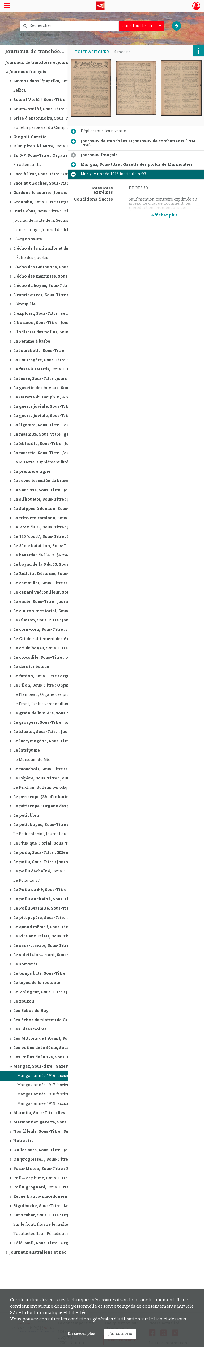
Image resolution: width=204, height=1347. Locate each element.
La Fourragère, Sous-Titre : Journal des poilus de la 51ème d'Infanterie (66, 360)
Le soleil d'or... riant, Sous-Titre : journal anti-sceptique (66, 955)
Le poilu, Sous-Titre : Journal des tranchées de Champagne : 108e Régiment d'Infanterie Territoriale (66, 862)
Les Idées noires (30, 1029)
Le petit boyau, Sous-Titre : (40, 825)
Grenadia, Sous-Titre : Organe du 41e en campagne (65, 202)
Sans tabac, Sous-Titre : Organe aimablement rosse (65, 1215)
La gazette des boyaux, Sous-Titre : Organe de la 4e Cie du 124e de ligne (66, 388)
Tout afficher (92, 52)
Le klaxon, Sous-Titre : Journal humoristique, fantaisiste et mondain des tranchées (66, 732)
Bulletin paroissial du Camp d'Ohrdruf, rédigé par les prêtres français (66, 128)
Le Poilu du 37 (26, 881)
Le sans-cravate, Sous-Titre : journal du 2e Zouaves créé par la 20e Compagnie (66, 946)
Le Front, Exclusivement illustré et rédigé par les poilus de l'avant (66, 704)
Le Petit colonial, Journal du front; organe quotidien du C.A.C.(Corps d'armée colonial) (66, 834)
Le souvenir (25, 964)
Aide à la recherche (43, 34)
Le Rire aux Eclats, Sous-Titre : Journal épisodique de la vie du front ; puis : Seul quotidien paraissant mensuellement (66, 936)
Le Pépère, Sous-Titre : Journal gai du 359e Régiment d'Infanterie (66, 778)
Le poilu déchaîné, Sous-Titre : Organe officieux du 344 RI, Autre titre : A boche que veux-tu (66, 871)
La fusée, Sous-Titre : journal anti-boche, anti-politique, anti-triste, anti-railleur (66, 379)
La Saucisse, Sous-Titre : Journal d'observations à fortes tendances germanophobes (66, 490)
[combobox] (141, 26)
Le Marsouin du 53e (31, 760)
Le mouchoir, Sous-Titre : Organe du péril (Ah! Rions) (66, 769)
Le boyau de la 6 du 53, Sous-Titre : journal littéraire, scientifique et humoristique (66, 564)
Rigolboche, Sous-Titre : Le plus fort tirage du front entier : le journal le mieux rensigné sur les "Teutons (66, 1206)
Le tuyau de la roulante (36, 983)
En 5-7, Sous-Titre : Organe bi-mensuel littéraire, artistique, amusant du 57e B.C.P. (66, 155)
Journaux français (27, 72)
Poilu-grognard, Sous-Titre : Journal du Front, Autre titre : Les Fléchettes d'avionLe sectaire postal (66, 1187)
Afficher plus (164, 215)
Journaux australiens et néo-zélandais (48, 1252)
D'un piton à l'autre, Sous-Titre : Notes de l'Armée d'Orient (66, 146)
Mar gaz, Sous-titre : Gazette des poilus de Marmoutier (66, 1066)
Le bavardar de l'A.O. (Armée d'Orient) (52, 555)
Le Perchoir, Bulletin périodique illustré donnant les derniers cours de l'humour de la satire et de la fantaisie (66, 788)
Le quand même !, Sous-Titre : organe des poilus (62, 927)
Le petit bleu (26, 815)
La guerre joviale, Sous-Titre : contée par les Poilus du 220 (66, 416)
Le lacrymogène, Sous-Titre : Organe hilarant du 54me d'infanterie (66, 741)
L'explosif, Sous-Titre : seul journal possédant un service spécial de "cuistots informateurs (66, 314)
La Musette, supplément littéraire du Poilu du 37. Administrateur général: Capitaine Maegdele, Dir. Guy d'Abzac (66, 462)
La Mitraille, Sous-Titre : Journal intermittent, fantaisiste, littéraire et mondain (66, 444)
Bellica (19, 90)
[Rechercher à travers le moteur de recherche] (72, 26)
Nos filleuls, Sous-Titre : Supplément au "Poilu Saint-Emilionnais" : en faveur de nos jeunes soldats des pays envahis (66, 1131)
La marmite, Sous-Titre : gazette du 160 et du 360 (62, 434)
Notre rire (23, 1141)
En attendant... (27, 165)
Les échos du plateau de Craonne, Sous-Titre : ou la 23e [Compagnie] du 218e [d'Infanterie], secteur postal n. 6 (66, 1020)
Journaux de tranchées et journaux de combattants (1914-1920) (58, 63)
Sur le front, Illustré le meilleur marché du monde (61, 1224)
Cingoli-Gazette (29, 137)
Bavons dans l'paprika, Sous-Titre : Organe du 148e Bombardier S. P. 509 (66, 81)
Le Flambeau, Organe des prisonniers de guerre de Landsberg (66, 695)
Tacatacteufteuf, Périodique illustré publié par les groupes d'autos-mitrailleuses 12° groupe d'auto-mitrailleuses (66, 1234)
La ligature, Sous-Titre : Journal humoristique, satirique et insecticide (66, 425)
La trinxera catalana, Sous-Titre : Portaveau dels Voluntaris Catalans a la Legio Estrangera (66, 518)
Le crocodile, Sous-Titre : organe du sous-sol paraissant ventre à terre (66, 657)
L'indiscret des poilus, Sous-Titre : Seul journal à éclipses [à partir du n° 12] (66, 332)
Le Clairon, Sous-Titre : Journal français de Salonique (66, 620)
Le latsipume (26, 750)
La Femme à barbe (31, 341)
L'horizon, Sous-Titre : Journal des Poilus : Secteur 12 (66, 323)
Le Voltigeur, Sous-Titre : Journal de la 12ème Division (66, 992)
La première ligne (31, 472)
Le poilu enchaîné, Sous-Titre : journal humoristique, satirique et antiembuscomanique (66, 899)
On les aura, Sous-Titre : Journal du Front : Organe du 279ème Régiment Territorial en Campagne (66, 1150)
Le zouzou (23, 1001)
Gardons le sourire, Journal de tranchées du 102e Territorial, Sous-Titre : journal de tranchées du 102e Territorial (66, 193)
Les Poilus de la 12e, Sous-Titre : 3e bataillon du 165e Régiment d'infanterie (66, 1057)
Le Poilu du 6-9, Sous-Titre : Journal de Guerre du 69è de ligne (66, 890)
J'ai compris (120, 1334)
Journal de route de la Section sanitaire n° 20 (55, 221)
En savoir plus (81, 1334)
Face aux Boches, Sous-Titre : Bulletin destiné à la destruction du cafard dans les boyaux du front (66, 183)
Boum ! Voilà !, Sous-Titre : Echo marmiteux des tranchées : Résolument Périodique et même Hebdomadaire (66, 100)
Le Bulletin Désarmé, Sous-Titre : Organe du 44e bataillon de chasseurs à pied (66, 574)
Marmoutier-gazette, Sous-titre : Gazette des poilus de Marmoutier (66, 1122)
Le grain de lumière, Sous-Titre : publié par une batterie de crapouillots (66, 713)
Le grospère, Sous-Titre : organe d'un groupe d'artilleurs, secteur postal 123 (66, 722)
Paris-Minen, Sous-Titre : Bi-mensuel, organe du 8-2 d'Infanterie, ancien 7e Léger (66, 1169)
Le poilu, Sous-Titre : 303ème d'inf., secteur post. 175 (66, 853)
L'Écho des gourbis (30, 258)
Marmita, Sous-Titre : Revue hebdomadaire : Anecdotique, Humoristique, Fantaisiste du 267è (66, 1113)
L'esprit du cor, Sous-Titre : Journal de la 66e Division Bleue (66, 295)
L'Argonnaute (27, 239)
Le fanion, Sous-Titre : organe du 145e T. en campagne (66, 676)
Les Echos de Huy (31, 1011)
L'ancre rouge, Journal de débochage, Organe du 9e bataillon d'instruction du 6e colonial (66, 230)
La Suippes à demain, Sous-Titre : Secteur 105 (59, 509)
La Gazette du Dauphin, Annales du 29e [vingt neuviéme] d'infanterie (66, 397)
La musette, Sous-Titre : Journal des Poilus (56, 453)
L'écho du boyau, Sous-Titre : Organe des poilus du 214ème (66, 286)
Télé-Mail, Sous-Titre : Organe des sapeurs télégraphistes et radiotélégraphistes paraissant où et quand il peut (66, 1243)
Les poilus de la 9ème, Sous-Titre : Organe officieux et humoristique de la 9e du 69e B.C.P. (66, 1048)
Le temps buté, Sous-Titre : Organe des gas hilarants (66, 973)
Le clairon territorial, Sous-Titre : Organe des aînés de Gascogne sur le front (66, 611)
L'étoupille (24, 304)
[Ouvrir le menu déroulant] (7, 6)
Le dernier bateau (31, 667)
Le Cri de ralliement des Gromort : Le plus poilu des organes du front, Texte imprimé (66, 639)
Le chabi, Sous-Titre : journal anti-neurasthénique (64, 602)
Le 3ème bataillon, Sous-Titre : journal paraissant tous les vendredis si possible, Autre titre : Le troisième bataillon (66, 546)
